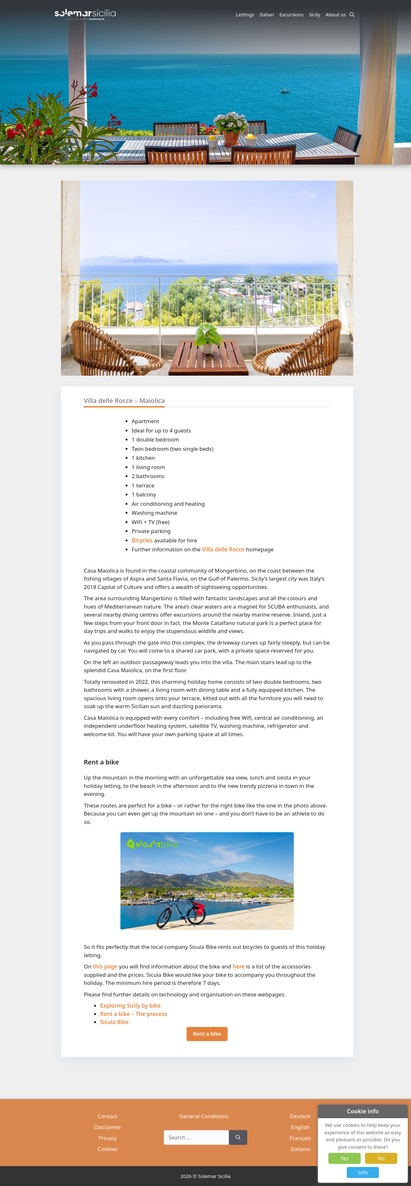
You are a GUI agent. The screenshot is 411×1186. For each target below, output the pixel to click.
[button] (348, 304)
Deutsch (300, 1116)
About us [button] (337, 14)
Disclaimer (107, 1127)
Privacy (108, 1138)
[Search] (238, 1137)
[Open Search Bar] (352, 14)
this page (105, 966)
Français (300, 1138)
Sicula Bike (114, 1022)
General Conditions (204, 1116)
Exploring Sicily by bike (130, 1005)
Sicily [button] (315, 14)
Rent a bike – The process (133, 1014)
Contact (108, 1116)
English (300, 1127)
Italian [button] (268, 14)
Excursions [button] (292, 14)
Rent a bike (207, 1033)
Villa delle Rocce (223, 549)
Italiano (300, 1149)
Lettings (245, 14)
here (239, 966)
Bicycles (142, 540)
